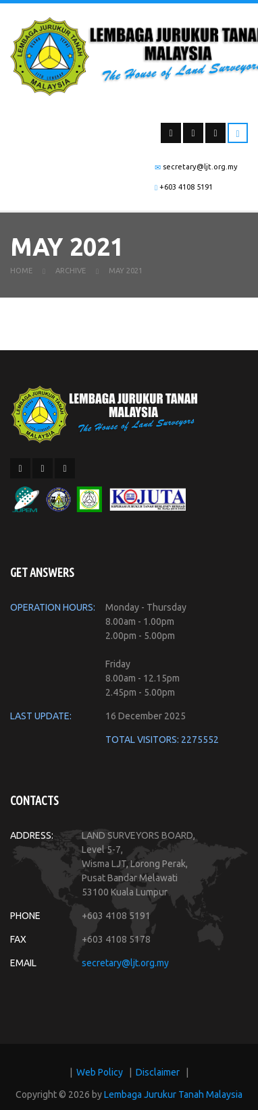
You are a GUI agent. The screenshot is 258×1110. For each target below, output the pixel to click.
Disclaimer (158, 1077)
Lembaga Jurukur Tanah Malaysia (173, 1099)
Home (21, 276)
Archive (70, 276)
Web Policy (99, 1077)
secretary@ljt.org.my (125, 968)
